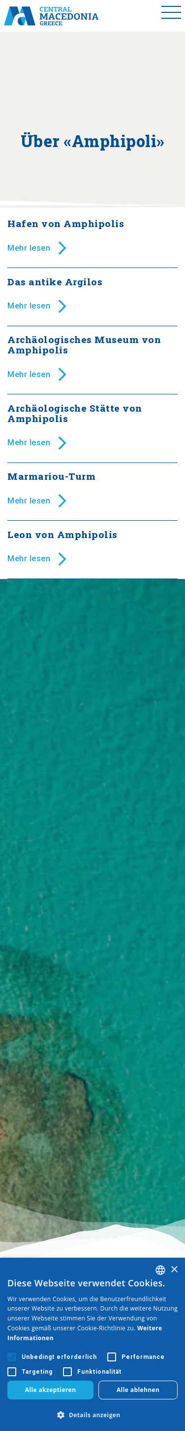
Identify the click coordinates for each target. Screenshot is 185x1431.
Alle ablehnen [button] (138, 1390)
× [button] (174, 1270)
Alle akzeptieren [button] (50, 1390)
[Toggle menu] (171, 16)
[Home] (51, 16)
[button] (92, 1415)
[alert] (92, 1344)
